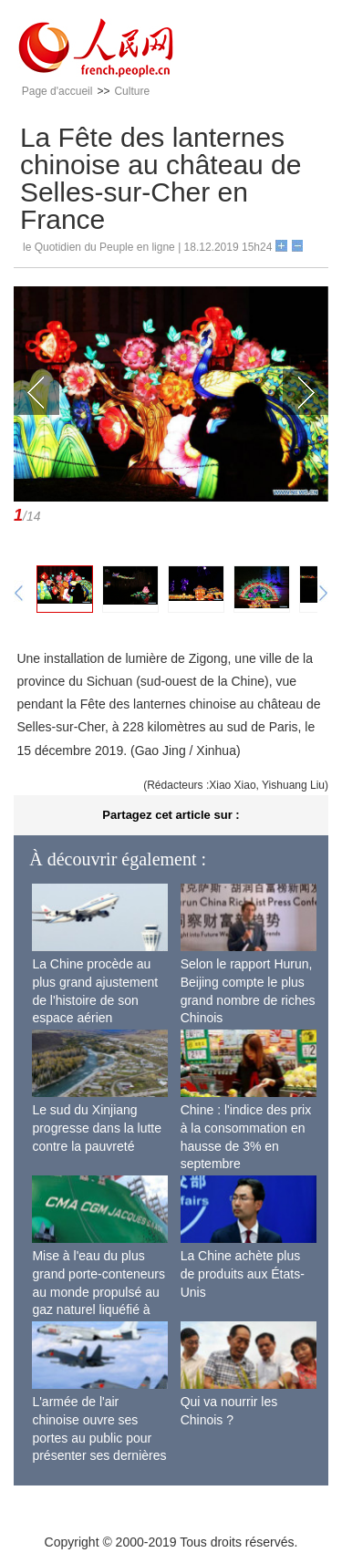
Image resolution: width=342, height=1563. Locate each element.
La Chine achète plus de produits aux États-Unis (243, 1273)
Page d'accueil (57, 91)
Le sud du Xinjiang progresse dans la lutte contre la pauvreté (96, 1127)
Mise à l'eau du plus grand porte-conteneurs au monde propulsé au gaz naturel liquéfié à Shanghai (98, 1291)
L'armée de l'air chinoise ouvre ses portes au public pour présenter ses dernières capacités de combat (99, 1437)
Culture (132, 91)
